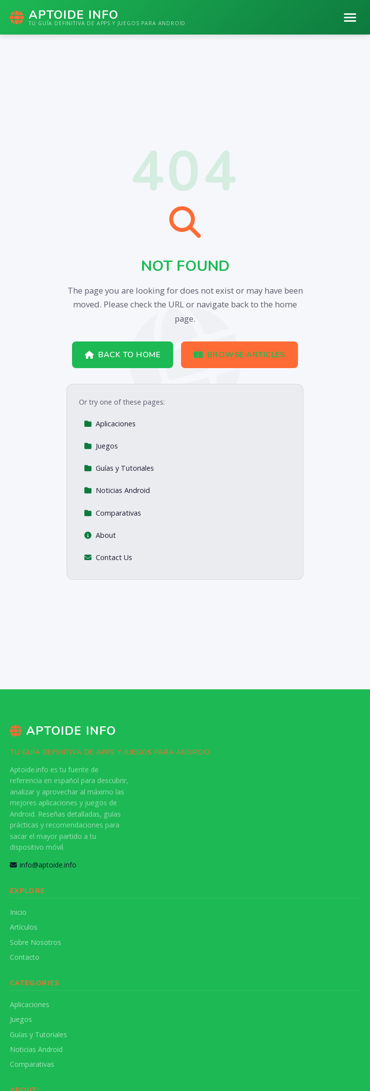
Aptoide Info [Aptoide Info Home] (63, 731)
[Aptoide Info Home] (97, 17)
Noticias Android (117, 490)
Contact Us (108, 557)
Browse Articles (239, 354)
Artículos (23, 927)
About (100, 535)
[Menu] (350, 17)
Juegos (101, 446)
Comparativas (112, 513)
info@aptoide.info (43, 864)
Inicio (18, 912)
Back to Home (122, 354)
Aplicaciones (110, 423)
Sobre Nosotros (35, 942)
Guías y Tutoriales (119, 468)
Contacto (24, 957)
